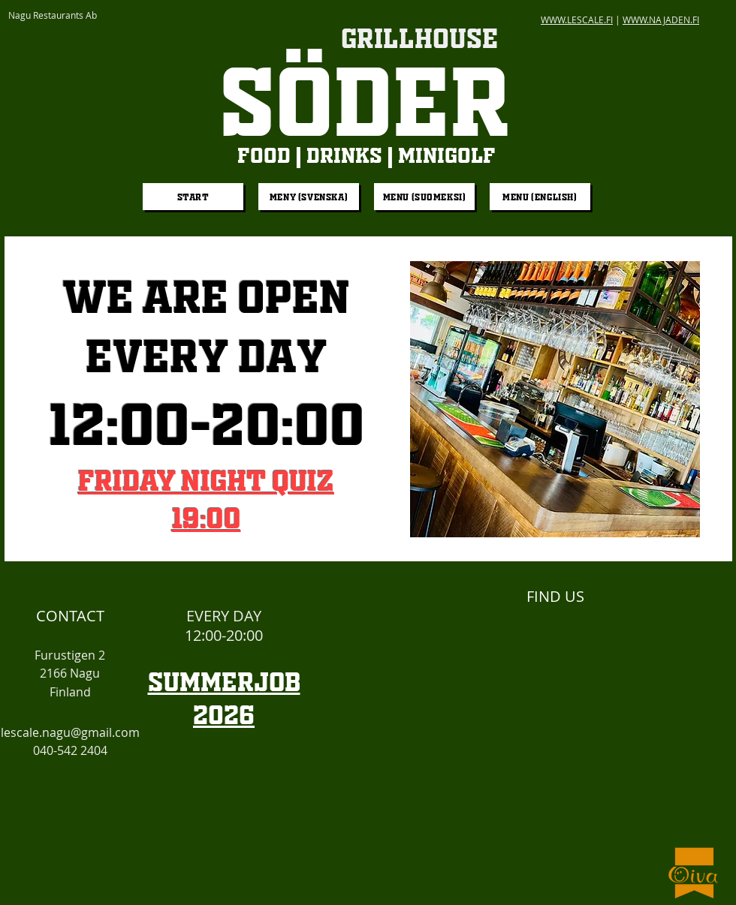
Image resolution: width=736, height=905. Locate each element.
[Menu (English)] (540, 196)
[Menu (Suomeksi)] (424, 196)
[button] (555, 399)
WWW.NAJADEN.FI (661, 20)
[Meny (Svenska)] (308, 196)
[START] (193, 196)
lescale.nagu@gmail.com (70, 732)
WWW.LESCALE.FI (577, 20)
